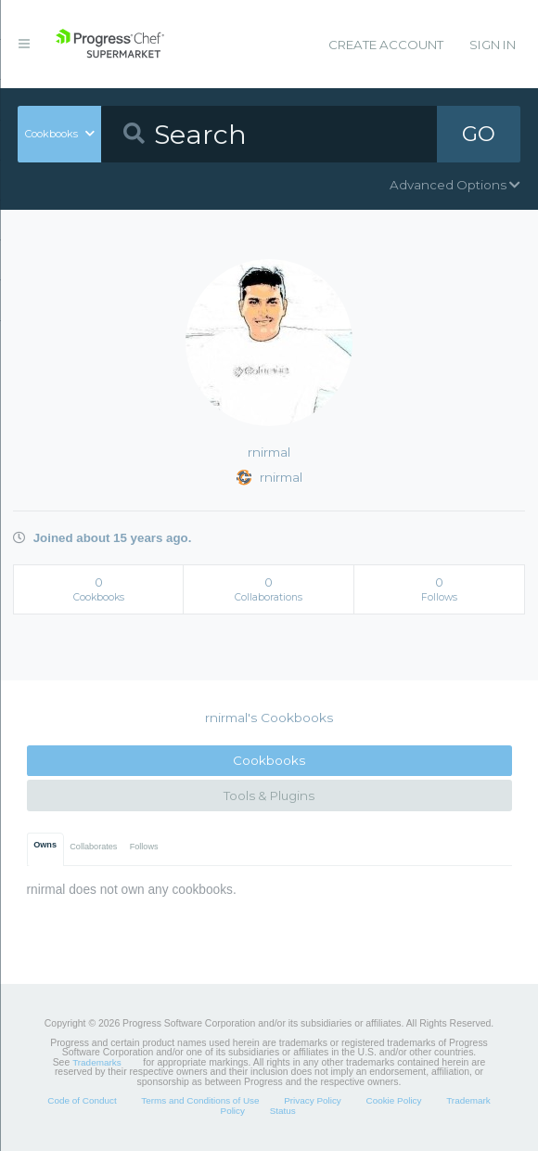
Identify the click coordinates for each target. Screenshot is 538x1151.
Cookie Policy (393, 1100)
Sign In (492, 44)
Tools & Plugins (269, 795)
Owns (45, 844)
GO (478, 134)
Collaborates (93, 846)
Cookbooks (269, 760)
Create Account (385, 44)
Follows (144, 846)
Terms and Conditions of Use (200, 1100)
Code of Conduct (81, 1100)
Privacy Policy (312, 1100)
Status (283, 1111)
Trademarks (96, 1062)
